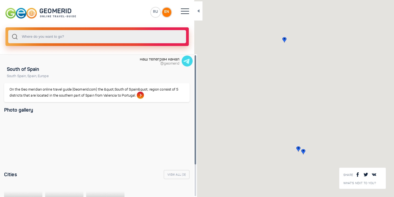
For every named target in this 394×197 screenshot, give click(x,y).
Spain (32, 76)
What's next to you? (359, 183)
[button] (275, 149)
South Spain (17, 76)
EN (120, 12)
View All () (130, 180)
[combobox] (74, 36)
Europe (43, 76)
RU (108, 12)
